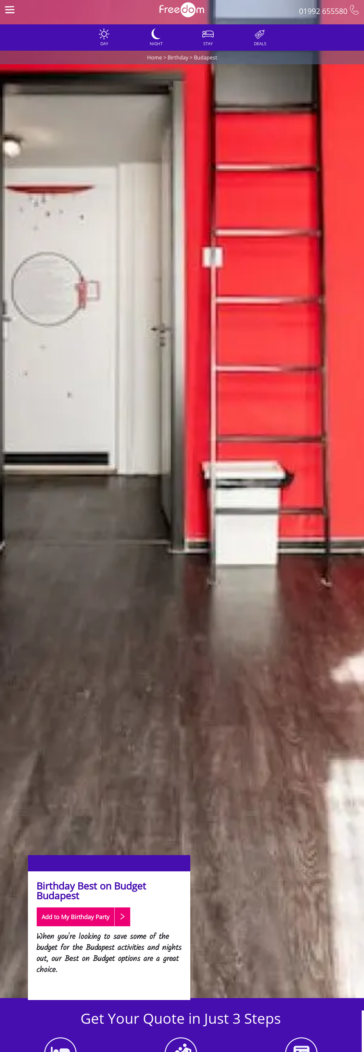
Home (154, 57)
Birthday (178, 57)
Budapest (205, 57)
